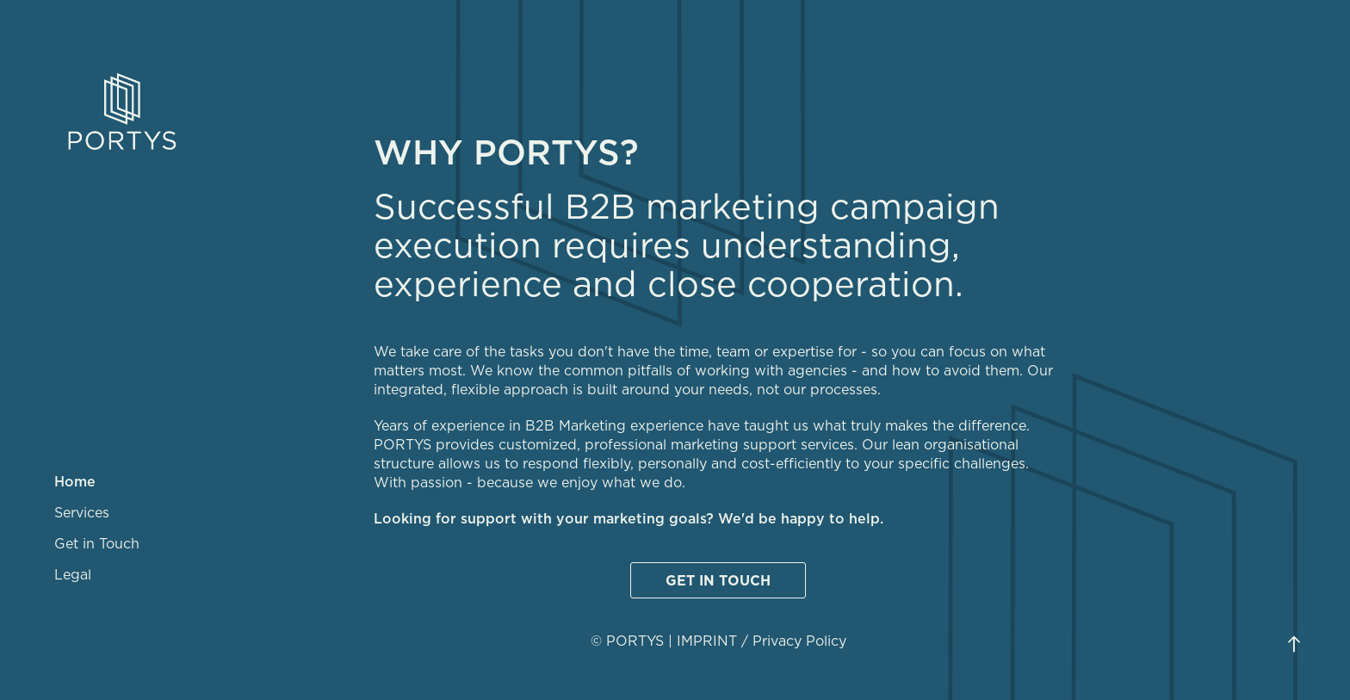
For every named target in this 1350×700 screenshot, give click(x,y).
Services (81, 512)
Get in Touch (96, 543)
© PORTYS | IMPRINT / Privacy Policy (718, 640)
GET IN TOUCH (718, 580)
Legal (72, 574)
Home (75, 481)
